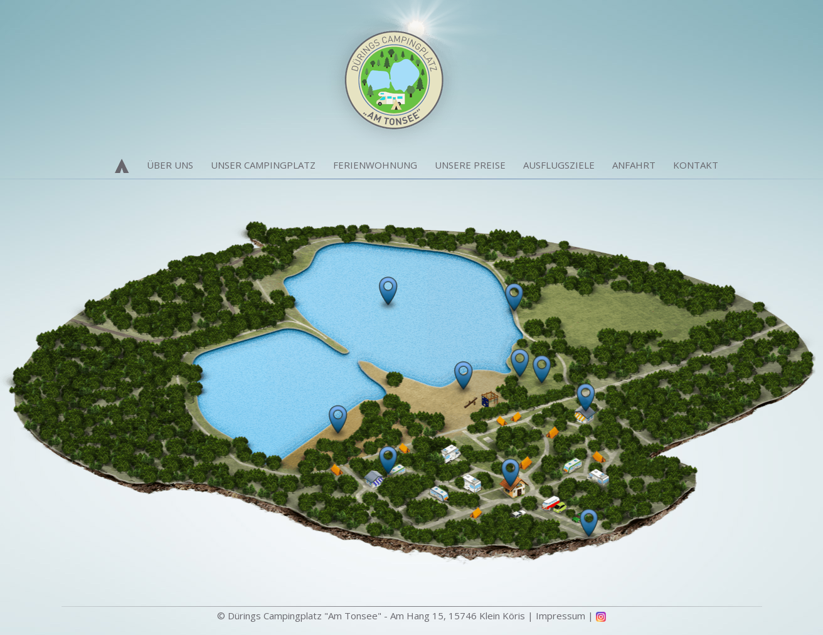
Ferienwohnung (375, 165)
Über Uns (170, 165)
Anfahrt (634, 165)
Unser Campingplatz (263, 165)
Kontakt (695, 165)
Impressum (560, 615)
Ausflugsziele (559, 165)
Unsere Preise (470, 165)
